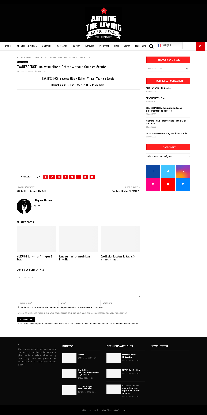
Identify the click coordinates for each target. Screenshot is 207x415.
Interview (89, 46)
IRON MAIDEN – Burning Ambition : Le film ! (167, 133)
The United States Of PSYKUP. (126, 190)
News (116, 46)
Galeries (76, 46)
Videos (127, 46)
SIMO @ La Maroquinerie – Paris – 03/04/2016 (88, 372)
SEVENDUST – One (155, 98)
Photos (68, 346)
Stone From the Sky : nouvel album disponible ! (74, 258)
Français (164, 45)
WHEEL (81, 354)
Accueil (8, 46)
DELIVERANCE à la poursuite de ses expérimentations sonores (131, 389)
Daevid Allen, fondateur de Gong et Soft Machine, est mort (119, 258)
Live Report (104, 46)
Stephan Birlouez (26, 71)
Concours (46, 46)
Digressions (62, 46)
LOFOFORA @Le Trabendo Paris (85, 387)
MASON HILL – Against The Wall (31, 190)
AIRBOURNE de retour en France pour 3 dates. (34, 258)
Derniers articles (119, 346)
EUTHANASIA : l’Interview (158, 88)
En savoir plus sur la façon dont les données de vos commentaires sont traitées (101, 323)
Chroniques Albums (26, 46)
